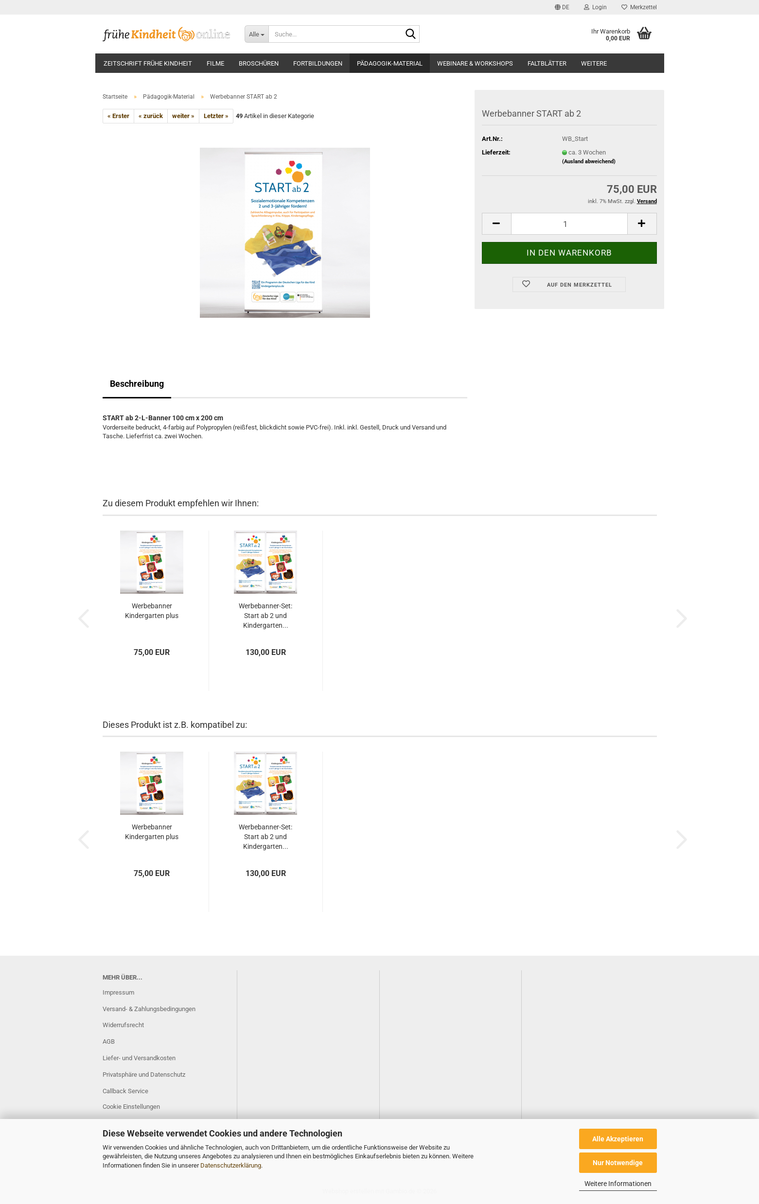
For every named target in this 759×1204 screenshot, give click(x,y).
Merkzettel (639, 7)
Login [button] (595, 7)
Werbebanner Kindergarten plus (151, 610)
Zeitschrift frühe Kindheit (148, 63)
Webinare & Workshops (475, 63)
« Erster (118, 116)
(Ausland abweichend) (589, 161)
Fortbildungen (317, 63)
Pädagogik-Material (390, 63)
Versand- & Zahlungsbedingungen (149, 1009)
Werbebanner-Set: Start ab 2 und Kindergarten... (265, 615)
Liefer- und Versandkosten (139, 1058)
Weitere (594, 63)
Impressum (118, 992)
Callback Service (125, 1091)
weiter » (183, 116)
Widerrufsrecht (123, 1025)
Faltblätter (547, 63)
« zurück (151, 116)
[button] (562, 7)
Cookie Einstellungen (131, 1106)
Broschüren (259, 63)
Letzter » (216, 116)
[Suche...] (256, 34)
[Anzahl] (569, 224)
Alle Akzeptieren (617, 1139)
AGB (109, 1041)
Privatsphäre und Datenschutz (144, 1074)
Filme (215, 63)
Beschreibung (137, 383)
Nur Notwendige (618, 1163)
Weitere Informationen (618, 1183)
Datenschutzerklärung (230, 1165)
